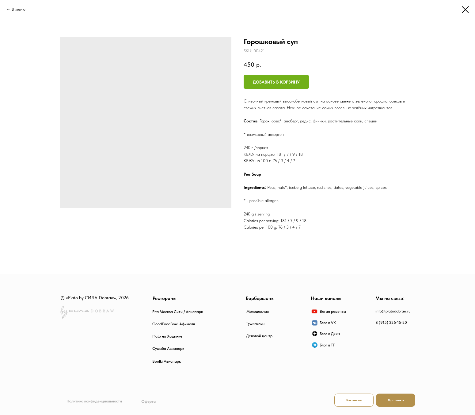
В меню (18, 9)
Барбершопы (260, 298)
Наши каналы (326, 298)
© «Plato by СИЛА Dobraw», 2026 (94, 298)
